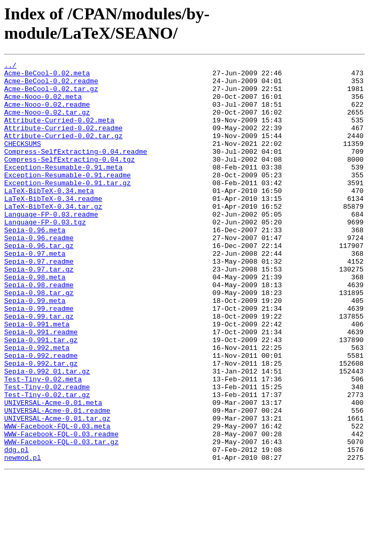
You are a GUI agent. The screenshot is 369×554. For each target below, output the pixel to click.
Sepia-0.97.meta (34, 292)
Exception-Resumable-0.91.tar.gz (67, 207)
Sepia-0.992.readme (40, 415)
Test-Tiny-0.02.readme (47, 452)
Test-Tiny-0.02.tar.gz (47, 462)
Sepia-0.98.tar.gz (39, 339)
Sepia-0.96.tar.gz (39, 283)
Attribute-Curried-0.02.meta (59, 132)
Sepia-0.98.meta (34, 320)
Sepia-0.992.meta (37, 405)
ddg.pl (16, 528)
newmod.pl (22, 537)
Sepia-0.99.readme (39, 358)
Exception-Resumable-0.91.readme (67, 198)
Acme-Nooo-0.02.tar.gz (47, 123)
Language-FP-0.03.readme (51, 245)
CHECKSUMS (22, 160)
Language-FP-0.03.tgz (45, 254)
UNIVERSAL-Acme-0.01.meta (53, 471)
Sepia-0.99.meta (34, 349)
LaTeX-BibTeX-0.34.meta (49, 217)
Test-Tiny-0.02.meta (43, 443)
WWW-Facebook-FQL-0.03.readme (61, 509)
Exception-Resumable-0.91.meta (63, 189)
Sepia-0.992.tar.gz (40, 424)
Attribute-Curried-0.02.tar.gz (63, 151)
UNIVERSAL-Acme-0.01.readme (57, 480)
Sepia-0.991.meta (37, 377)
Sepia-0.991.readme (40, 386)
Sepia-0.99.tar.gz (39, 367)
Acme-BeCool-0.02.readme (51, 85)
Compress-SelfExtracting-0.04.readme (75, 170)
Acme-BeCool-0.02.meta (47, 76)
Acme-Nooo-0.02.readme (47, 113)
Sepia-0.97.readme (39, 302)
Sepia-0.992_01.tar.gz (47, 433)
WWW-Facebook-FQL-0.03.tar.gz (61, 518)
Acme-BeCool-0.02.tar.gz (51, 94)
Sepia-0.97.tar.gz (39, 311)
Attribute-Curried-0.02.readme (63, 141)
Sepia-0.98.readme (39, 330)
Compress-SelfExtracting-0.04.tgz (69, 179)
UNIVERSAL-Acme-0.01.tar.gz (57, 490)
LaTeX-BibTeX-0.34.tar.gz (53, 236)
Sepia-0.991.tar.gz (40, 396)
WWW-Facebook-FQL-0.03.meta (57, 499)
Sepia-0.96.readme (39, 273)
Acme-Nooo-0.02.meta (43, 104)
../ (10, 66)
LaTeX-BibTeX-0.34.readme (53, 226)
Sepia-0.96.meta (34, 264)
